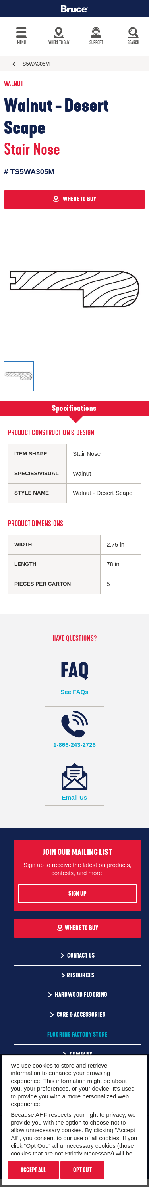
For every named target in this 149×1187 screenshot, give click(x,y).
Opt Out (82, 1170)
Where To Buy (78, 928)
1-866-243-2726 (74, 729)
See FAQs (74, 676)
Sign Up (77, 894)
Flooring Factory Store (77, 1035)
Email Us (74, 782)
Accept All (33, 1170)
